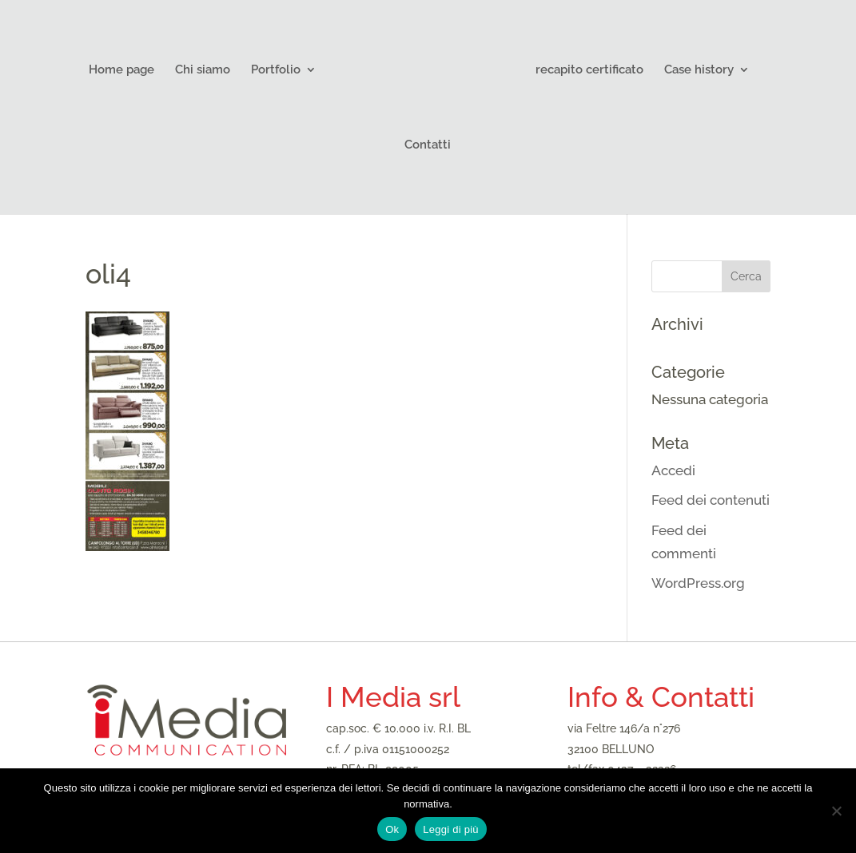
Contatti (427, 145)
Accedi (673, 470)
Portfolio (276, 70)
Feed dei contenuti (710, 500)
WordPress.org (698, 583)
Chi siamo (202, 70)
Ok (392, 829)
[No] (836, 811)
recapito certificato (589, 70)
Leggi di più (451, 829)
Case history (699, 70)
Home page (121, 70)
